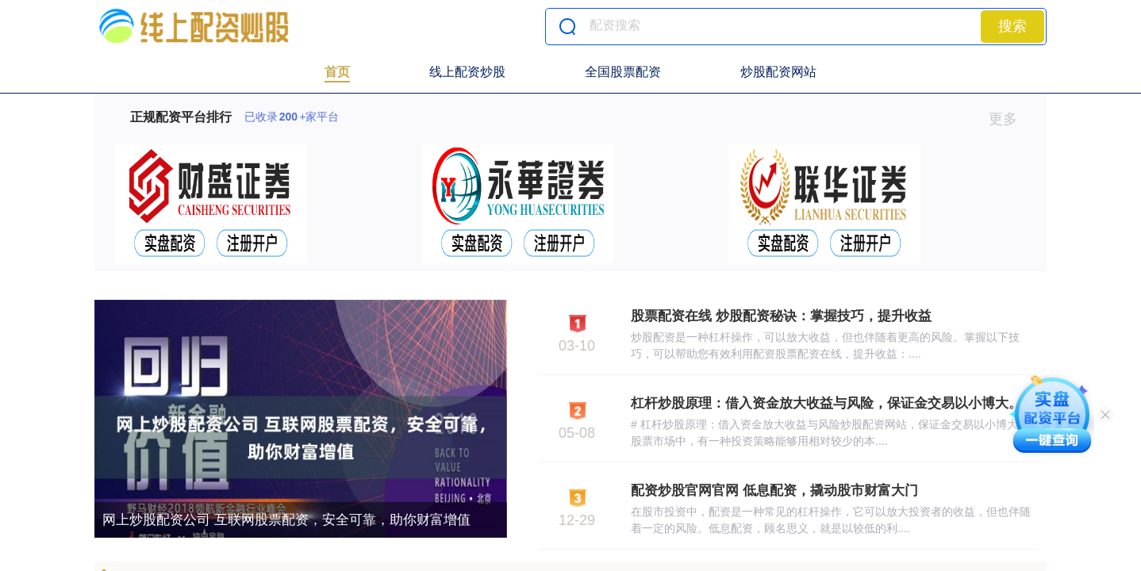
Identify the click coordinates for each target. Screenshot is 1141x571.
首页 (337, 72)
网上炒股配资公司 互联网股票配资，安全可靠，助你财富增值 (286, 519)
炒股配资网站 (778, 72)
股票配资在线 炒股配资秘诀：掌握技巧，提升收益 (781, 316)
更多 (1010, 119)
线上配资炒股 (467, 72)
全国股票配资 (623, 72)
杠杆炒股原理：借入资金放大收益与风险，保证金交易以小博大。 (826, 403)
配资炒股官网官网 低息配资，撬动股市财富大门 (774, 490)
